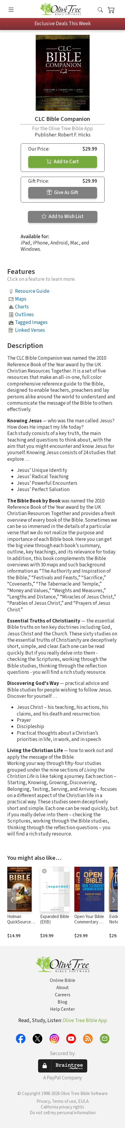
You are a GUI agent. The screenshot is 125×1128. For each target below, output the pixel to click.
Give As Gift (62, 192)
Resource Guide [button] (32, 291)
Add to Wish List (62, 216)
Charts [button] (22, 306)
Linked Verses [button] (30, 330)
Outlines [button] (24, 314)
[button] (100, 10)
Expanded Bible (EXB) (54, 920)
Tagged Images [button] (31, 322)
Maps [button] (20, 299)
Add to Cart (62, 161)
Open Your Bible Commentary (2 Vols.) (89, 922)
